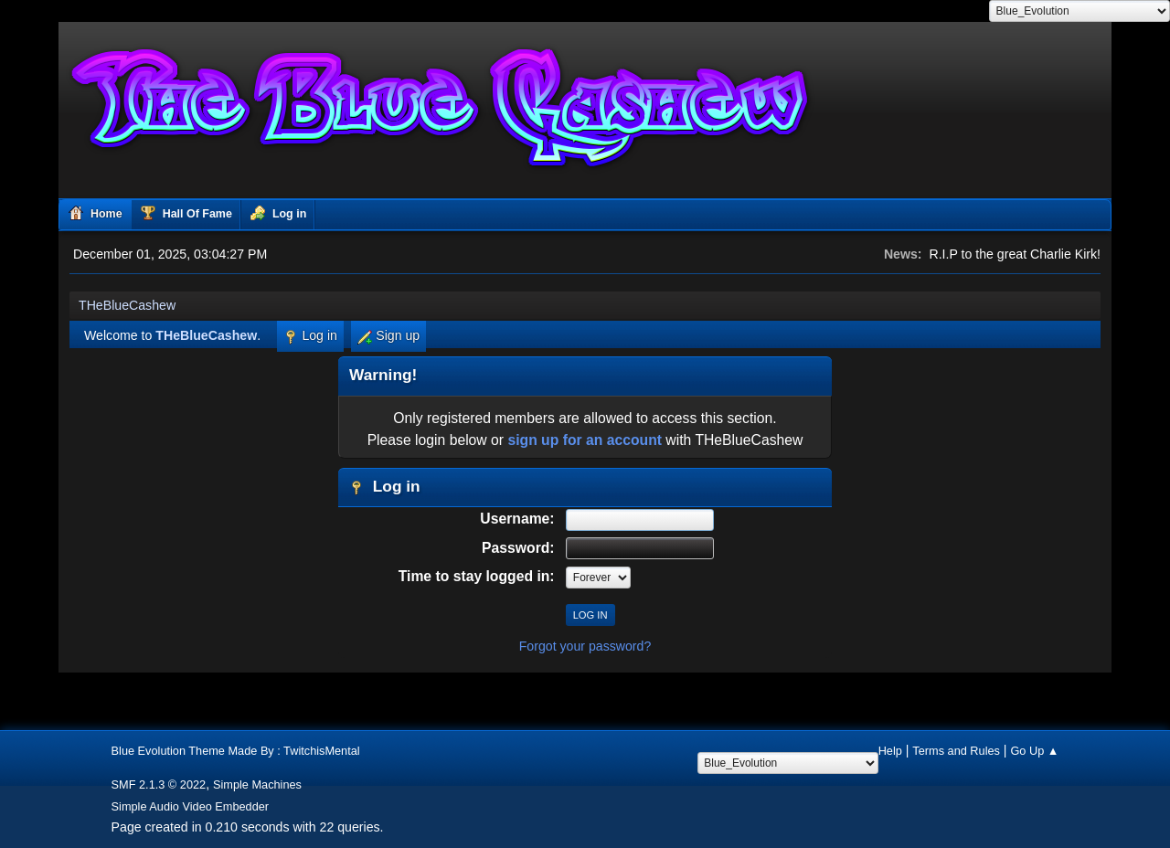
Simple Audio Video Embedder (191, 806)
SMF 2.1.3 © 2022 (159, 784)
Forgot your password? (585, 646)
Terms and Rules (956, 751)
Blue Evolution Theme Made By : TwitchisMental (236, 751)
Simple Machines (257, 784)
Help (890, 751)
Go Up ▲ (1034, 751)
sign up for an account (584, 440)
